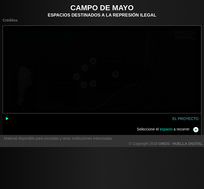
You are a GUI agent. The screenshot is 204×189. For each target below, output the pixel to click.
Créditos (10, 20)
